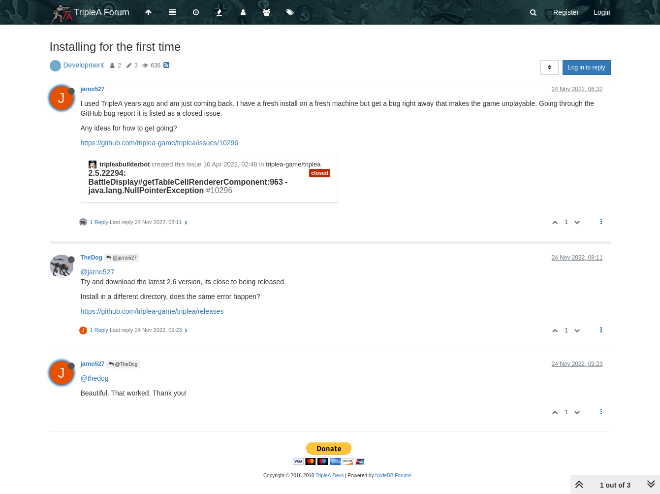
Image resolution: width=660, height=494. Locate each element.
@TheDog (123, 364)
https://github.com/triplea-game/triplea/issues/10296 (160, 143)
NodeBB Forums (393, 475)
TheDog (91, 257)
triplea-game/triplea (293, 164)
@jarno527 (121, 258)
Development (83, 65)
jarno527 (93, 89)
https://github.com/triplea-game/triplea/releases (152, 311)
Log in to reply (586, 67)
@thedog (95, 378)
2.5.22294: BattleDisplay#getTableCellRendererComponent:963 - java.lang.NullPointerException (188, 182)
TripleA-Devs (329, 475)
